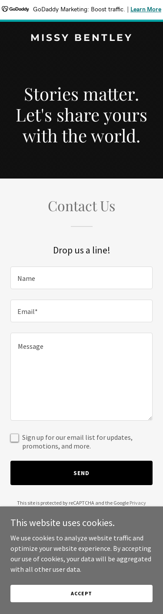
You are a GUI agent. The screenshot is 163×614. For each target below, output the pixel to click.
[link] (81, 38)
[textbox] (81, 278)
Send (81, 473)
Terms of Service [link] (86, 510)
